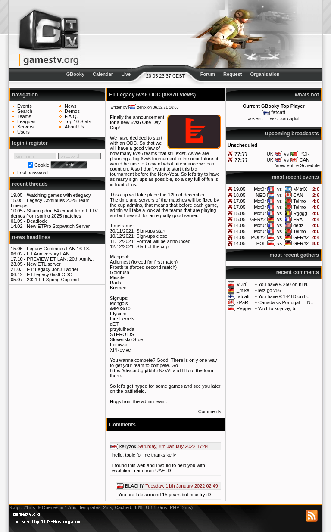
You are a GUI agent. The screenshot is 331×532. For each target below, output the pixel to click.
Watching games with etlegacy (59, 195)
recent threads (30, 184)
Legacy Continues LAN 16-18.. (59, 248)
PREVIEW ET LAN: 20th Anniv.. (60, 258)
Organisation (265, 74)
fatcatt (278, 112)
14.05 (240, 225)
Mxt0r (260, 189)
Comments (209, 411)
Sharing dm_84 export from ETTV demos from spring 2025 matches (54, 213)
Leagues (26, 121)
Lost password (32, 172)
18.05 (240, 195)
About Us (74, 126)
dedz (298, 225)
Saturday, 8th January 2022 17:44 (173, 446)
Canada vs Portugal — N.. (285, 302)
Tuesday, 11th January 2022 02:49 (181, 485)
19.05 (240, 189)
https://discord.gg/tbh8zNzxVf (141, 370)
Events (24, 106)
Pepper (244, 308)
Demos (72, 111)
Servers (25, 126)
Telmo (299, 201)
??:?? (241, 153)
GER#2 (258, 219)
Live (126, 74)
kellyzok (127, 446)
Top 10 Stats (78, 121)
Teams (24, 116)
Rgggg (300, 213)
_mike (243, 290)
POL (261, 243)
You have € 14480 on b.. (283, 296)
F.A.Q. (71, 116)
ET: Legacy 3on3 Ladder (52, 269)
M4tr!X (300, 189)
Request (232, 74)
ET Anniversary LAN (48, 253)
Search (24, 111)
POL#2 (258, 237)
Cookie (41, 165)
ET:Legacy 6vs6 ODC (49, 274)
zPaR (242, 302)
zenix (142, 107)
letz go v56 (269, 290)
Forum (207, 74)
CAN (298, 195)
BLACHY (134, 485)
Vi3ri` (242, 284)
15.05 (240, 213)
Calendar (103, 74)
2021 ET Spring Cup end (53, 279)
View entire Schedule (297, 165)
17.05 (240, 201)
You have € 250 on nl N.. (284, 284)
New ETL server (43, 264)
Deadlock (37, 221)
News (71, 106)
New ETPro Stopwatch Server (58, 226)
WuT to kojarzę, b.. (278, 308)
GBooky (75, 74)
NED (261, 195)
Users (23, 131)
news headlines (31, 237)
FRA (298, 219)
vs (279, 189)
